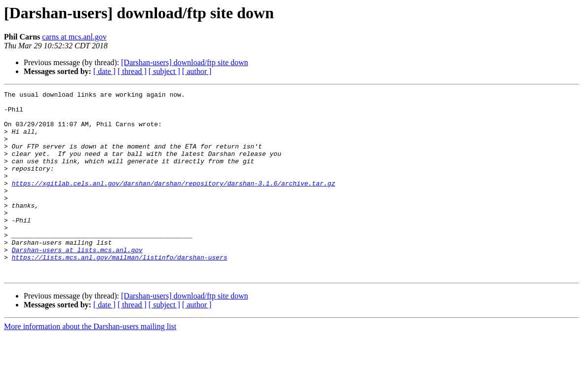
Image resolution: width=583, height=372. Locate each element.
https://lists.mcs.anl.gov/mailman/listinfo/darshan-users (120, 291)
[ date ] (104, 71)
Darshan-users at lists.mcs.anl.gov (77, 282)
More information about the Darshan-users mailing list (90, 363)
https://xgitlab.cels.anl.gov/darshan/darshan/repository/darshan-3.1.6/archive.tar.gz (173, 202)
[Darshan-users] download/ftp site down (184, 62)
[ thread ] (132, 71)
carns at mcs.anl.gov (74, 37)
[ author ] (197, 71)
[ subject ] (164, 71)
